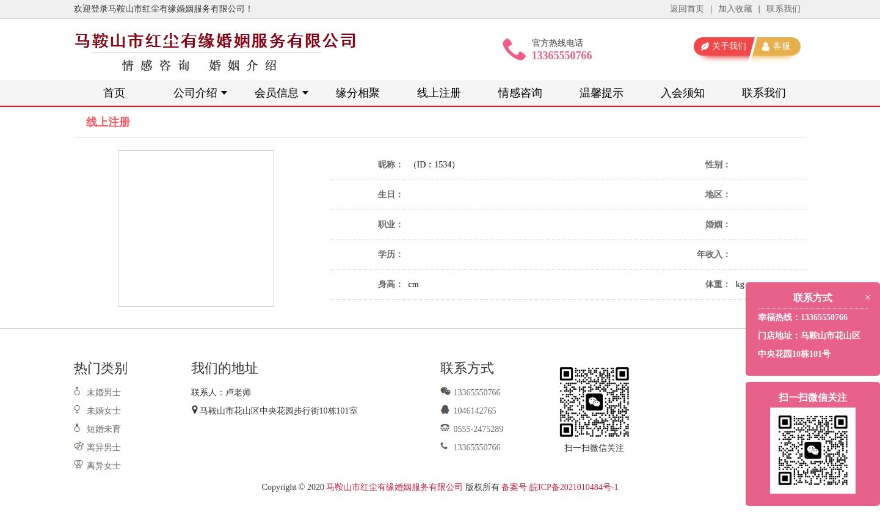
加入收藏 (735, 8)
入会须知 (683, 93)
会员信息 (277, 93)
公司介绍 (195, 93)
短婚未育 (104, 429)
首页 (114, 93)
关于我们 (729, 46)
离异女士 (104, 465)
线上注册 (439, 93)
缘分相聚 (358, 93)
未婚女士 (104, 410)
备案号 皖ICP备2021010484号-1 (559, 487)
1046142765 (468, 410)
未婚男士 (104, 392)
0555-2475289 (472, 429)
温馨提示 (602, 93)
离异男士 (104, 447)
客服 (781, 46)
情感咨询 (520, 93)
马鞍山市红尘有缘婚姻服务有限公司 (394, 487)
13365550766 (470, 392)
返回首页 (687, 8)
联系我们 (783, 8)
